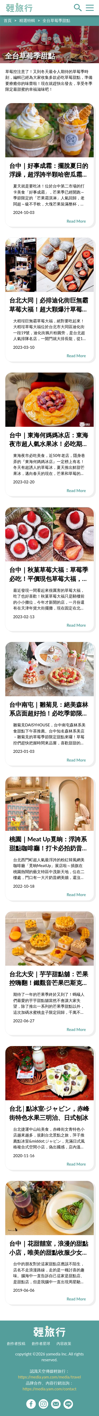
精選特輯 (27, 20)
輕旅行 (19, 8)
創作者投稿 (16, 1343)
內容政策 (63, 1343)
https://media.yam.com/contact (50, 1388)
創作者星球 (41, 1343)
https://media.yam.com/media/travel (49, 1376)
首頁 (8, 20)
